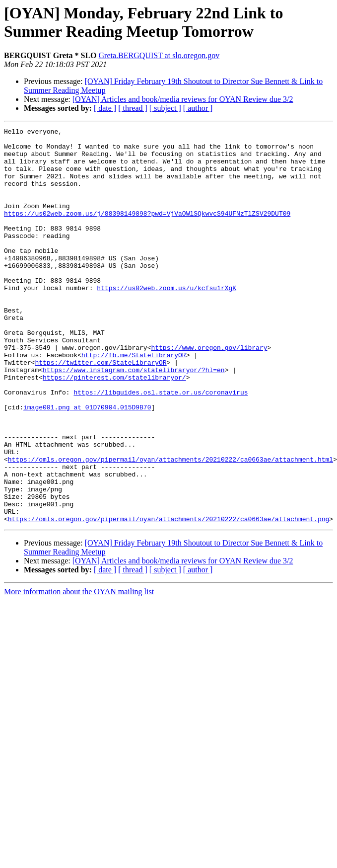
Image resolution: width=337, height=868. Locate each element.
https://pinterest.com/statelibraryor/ (114, 427)
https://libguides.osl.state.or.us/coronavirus (160, 445)
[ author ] (198, 108)
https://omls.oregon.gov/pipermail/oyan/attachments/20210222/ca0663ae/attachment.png (168, 597)
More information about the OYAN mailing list (79, 670)
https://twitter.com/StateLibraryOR (100, 409)
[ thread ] (132, 108)
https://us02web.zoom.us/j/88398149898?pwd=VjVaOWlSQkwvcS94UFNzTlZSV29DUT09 (147, 231)
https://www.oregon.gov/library (209, 392)
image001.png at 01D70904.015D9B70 (87, 463)
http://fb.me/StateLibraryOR (133, 400)
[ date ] (105, 108)
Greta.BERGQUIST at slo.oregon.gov (159, 55)
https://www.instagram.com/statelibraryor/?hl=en (134, 418)
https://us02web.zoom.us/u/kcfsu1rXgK (166, 320)
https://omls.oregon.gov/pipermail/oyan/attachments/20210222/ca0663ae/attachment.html (170, 526)
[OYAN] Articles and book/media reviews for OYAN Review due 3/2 (182, 99)
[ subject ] (165, 108)
